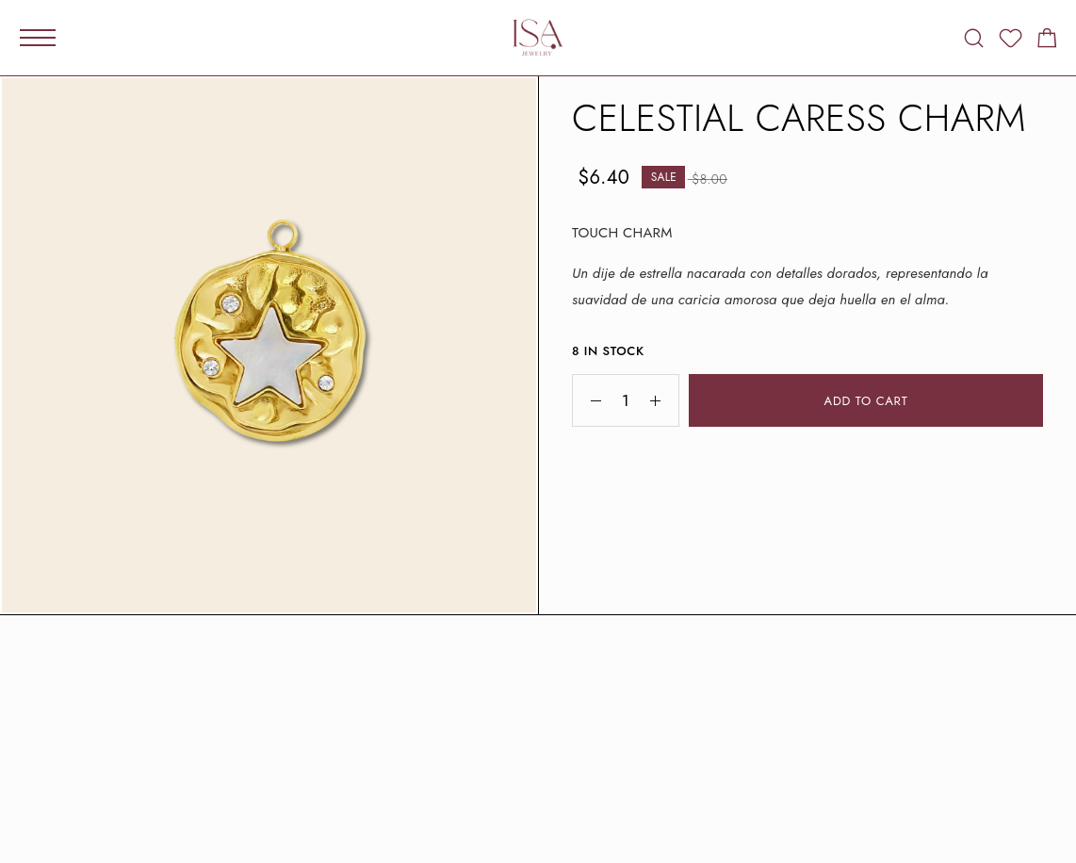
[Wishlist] (1010, 41)
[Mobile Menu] (37, 37)
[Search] (974, 38)
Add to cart (866, 401)
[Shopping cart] (1047, 41)
